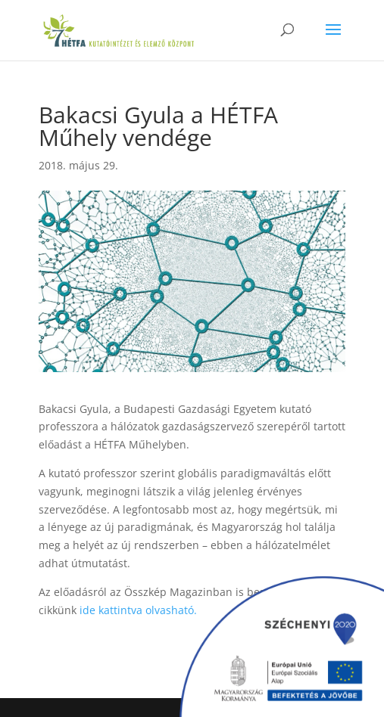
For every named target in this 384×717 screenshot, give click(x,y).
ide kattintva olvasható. (138, 610)
